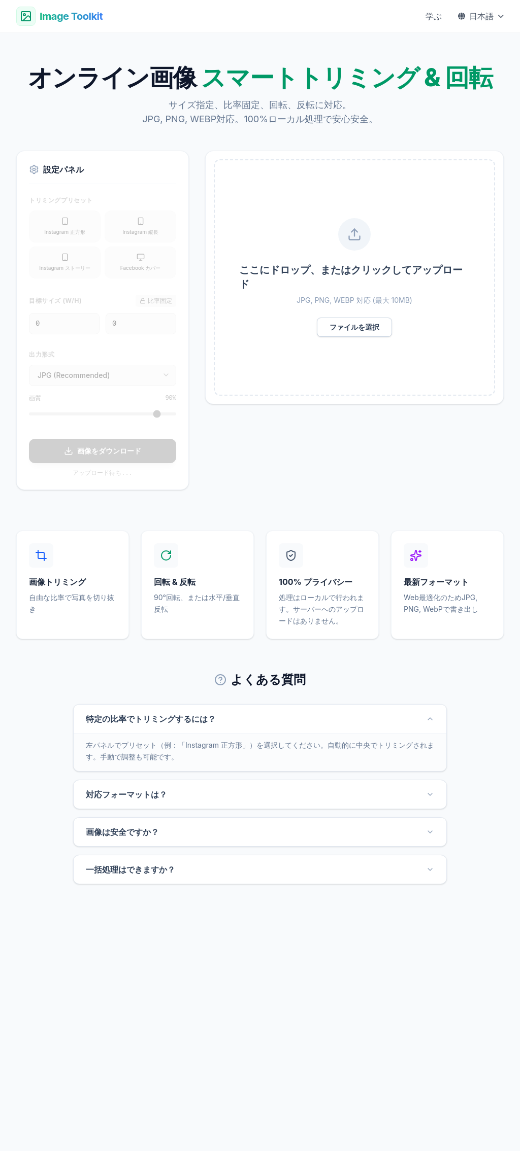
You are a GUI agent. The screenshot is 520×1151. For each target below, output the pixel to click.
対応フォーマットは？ (260, 794)
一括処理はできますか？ (260, 869)
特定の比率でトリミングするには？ (260, 719)
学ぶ (434, 16)
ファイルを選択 (354, 327)
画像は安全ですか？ (260, 832)
